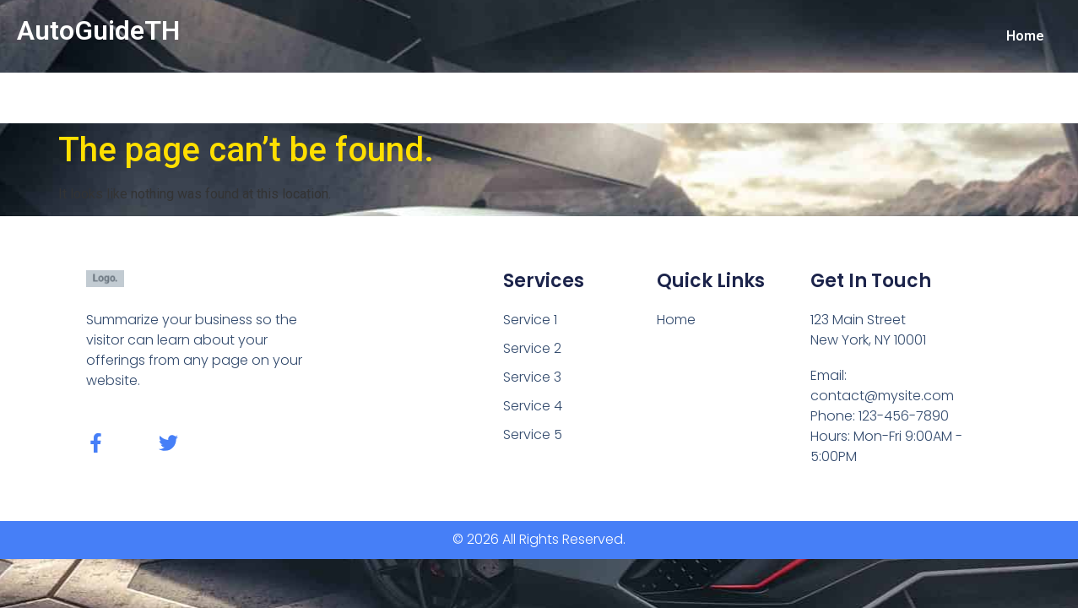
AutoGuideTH (98, 30)
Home (1025, 36)
